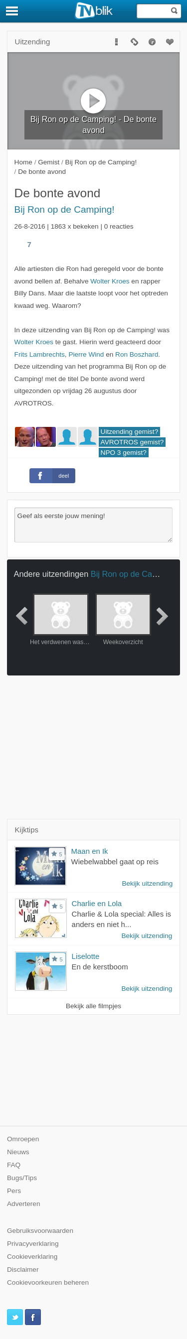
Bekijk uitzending (147, 883)
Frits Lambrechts (39, 354)
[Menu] (12, 11)
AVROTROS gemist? (132, 442)
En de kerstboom (100, 966)
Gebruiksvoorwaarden (40, 1230)
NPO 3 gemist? (124, 452)
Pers (14, 1191)
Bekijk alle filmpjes (93, 1006)
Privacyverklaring (33, 1243)
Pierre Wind (86, 354)
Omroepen (23, 1139)
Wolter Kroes (109, 281)
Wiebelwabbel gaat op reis (115, 861)
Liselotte (86, 956)
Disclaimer (22, 1269)
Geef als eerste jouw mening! (93, 525)
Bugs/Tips (22, 1178)
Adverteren (23, 1203)
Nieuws (18, 1152)
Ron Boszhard (136, 354)
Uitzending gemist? (130, 431)
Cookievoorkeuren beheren (48, 1282)
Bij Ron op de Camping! (64, 209)
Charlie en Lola (97, 903)
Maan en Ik (89, 851)
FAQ (13, 1165)
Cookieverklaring (32, 1256)
